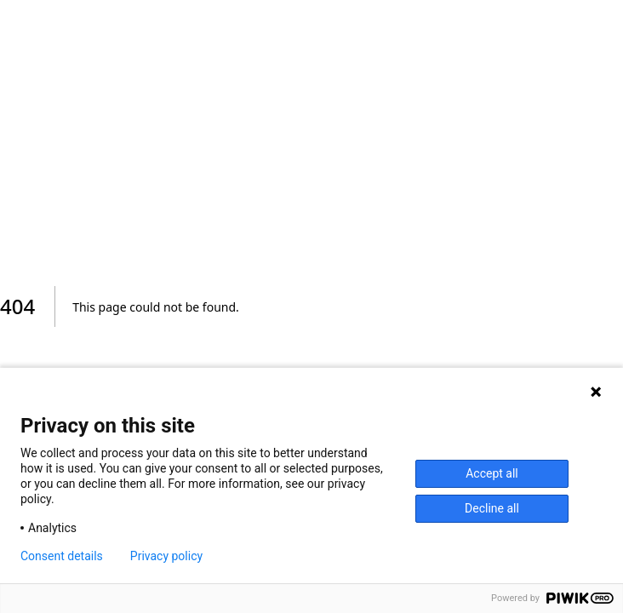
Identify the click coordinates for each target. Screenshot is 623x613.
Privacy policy (166, 556)
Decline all (492, 508)
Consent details (61, 556)
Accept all (492, 473)
